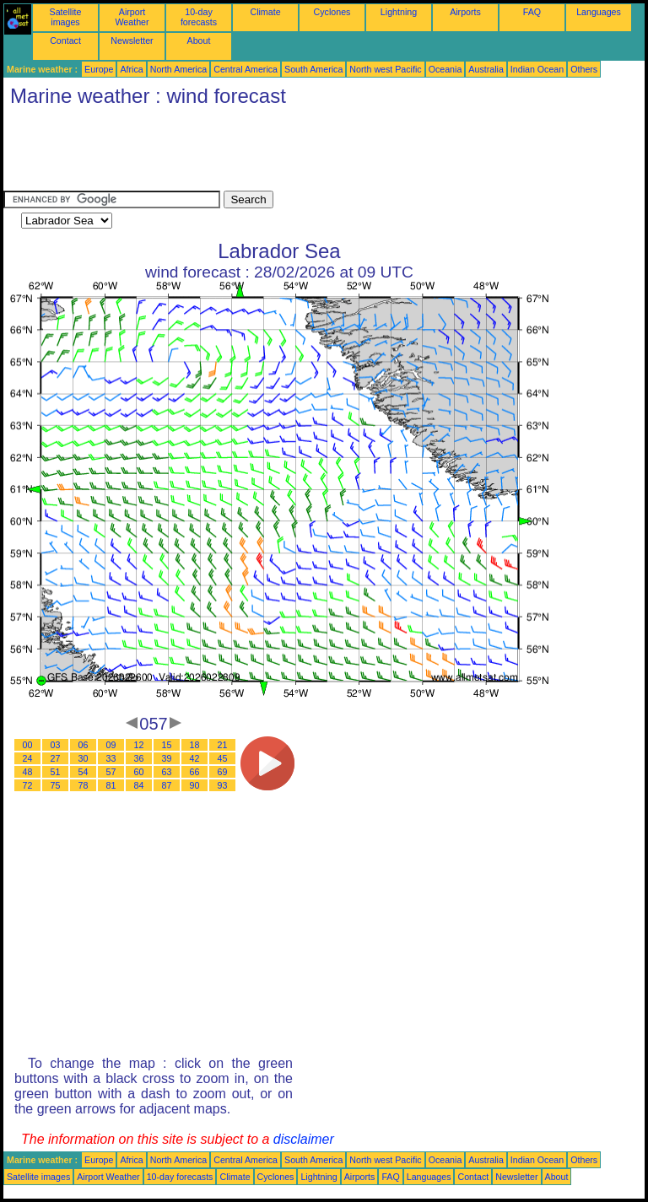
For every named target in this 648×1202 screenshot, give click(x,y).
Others (583, 69)
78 (83, 785)
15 (167, 745)
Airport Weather (131, 17)
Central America (245, 69)
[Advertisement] (310, 153)
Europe (98, 69)
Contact (65, 40)
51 (56, 772)
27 (56, 758)
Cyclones (332, 12)
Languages (598, 12)
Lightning (399, 12)
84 (139, 785)
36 (139, 758)
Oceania (445, 69)
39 (167, 758)
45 (223, 758)
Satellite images (66, 17)
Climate (265, 12)
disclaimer (303, 1139)
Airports (465, 12)
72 (28, 785)
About (199, 40)
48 (28, 772)
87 (167, 785)
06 (83, 745)
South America (313, 69)
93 (223, 785)
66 (195, 772)
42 (195, 758)
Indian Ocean (537, 69)
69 (223, 772)
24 (28, 758)
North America (179, 69)
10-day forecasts (199, 17)
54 (83, 772)
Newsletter (132, 40)
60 (139, 772)
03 (56, 745)
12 (139, 745)
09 (111, 745)
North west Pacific (385, 69)
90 (195, 785)
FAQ (532, 12)
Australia (485, 69)
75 (56, 785)
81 (111, 785)
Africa (131, 69)
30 (83, 758)
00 (28, 745)
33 (111, 758)
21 (223, 745)
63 (167, 772)
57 (111, 772)
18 (195, 745)
